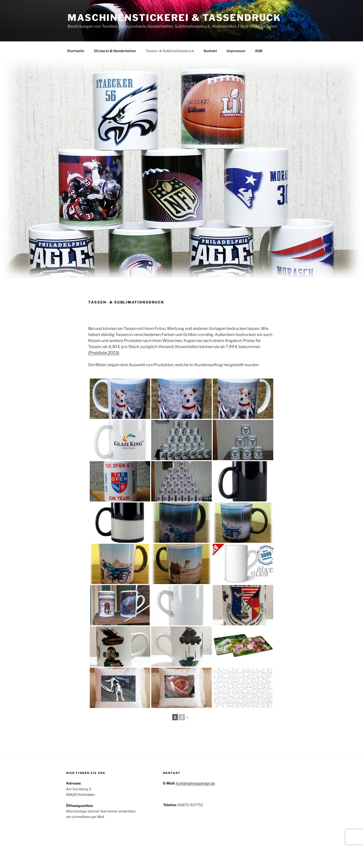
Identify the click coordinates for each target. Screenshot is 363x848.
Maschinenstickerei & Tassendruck (174, 17)
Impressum (236, 51)
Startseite (75, 51)
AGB (258, 51)
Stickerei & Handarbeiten (115, 51)
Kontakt (210, 51)
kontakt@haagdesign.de (195, 783)
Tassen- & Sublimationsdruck (169, 51)
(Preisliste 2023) (103, 352)
